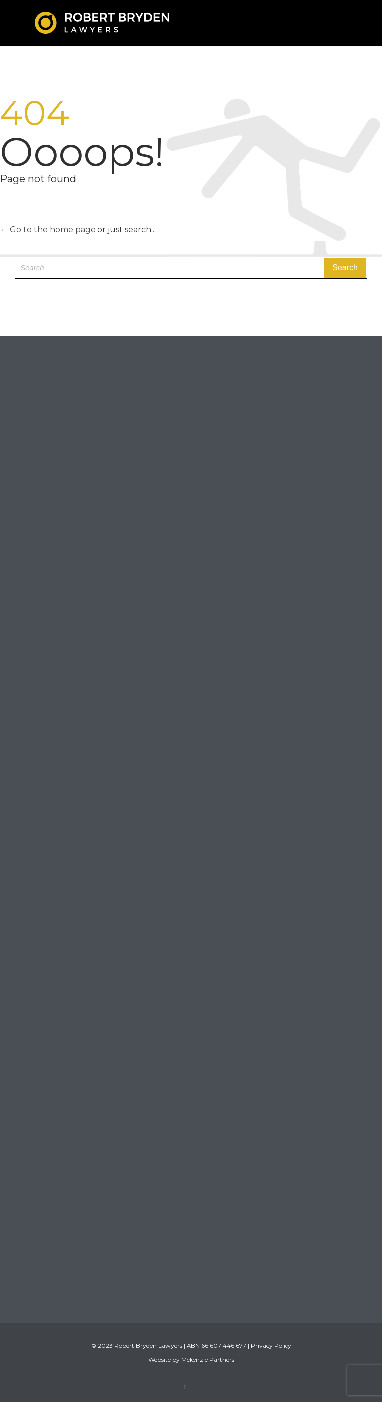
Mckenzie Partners (207, 1359)
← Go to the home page (48, 229)
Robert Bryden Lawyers (148, 1345)
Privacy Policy (271, 1345)
